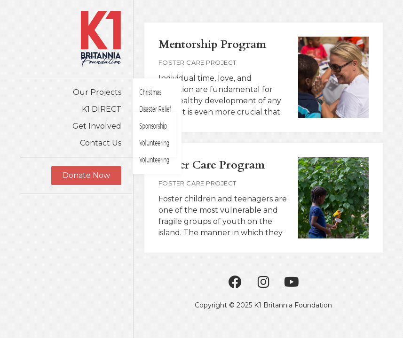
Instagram (263, 282)
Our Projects (97, 92)
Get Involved (96, 126)
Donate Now (86, 175)
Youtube (291, 282)
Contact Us (100, 142)
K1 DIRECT (101, 109)
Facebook (235, 282)
